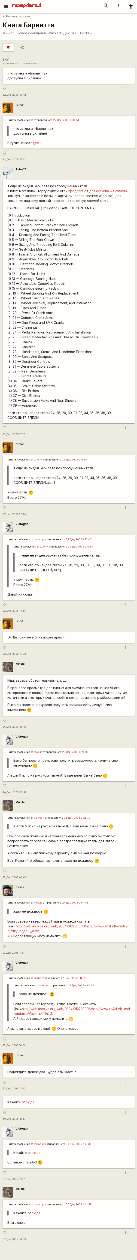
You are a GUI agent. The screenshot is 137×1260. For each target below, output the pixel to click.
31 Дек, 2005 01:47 (14, 1179)
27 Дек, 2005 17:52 (14, 1088)
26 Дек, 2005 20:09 (15, 726)
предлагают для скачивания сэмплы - (99, 191)
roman (19, 104)
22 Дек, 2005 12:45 (14, 514)
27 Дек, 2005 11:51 (13, 952)
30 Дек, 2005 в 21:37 (78, 1144)
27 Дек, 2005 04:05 (14, 877)
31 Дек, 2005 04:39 (75, 33)
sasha (37, 978)
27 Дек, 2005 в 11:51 (73, 978)
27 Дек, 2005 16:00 (14, 1045)
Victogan (21, 524)
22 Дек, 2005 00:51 (14, 94)
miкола (38, 752)
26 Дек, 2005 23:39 (15, 792)
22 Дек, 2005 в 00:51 (66, 120)
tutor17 (38, 459)
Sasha (19, 887)
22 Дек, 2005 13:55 (14, 610)
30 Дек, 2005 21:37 (14, 1118)
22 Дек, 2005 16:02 (14, 653)
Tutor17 (20, 169)
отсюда (28, 1102)
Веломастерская (16, 16)
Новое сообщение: (32, 33)
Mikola (53, 33)
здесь (36, 143)
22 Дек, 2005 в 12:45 (78, 539)
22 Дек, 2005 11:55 (14, 434)
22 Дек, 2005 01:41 (14, 159)
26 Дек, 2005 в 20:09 (75, 752)
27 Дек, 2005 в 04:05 (75, 902)
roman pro (40, 539)
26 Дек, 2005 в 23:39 (77, 817)
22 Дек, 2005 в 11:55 (74, 459)
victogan (39, 817)
